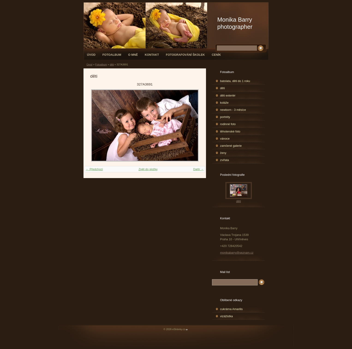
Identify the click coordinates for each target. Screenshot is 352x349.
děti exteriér (228, 95)
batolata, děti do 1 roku (235, 81)
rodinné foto (228, 124)
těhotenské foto (230, 131)
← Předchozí (94, 169)
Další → (198, 169)
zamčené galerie (231, 145)
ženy (223, 153)
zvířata (224, 160)
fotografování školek (185, 54)
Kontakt (152, 54)
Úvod (91, 54)
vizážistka (226, 316)
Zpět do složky (148, 169)
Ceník (216, 54)
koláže (224, 102)
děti (112, 64)
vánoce (225, 138)
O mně (133, 54)
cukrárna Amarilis (231, 309)
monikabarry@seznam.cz (237, 252)
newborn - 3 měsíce (233, 109)
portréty (225, 117)
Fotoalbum (111, 54)
